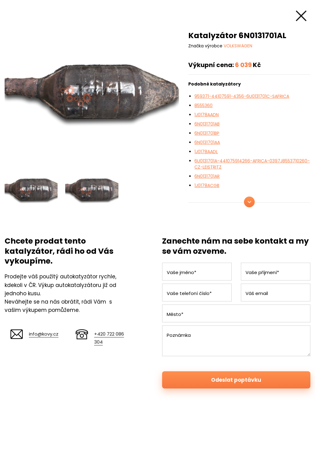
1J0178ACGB (206, 185)
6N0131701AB (207, 124)
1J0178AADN (206, 115)
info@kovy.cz (43, 334)
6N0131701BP (206, 133)
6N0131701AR (207, 176)
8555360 (203, 105)
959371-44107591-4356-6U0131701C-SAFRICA (241, 96)
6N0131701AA (207, 142)
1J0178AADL (206, 152)
